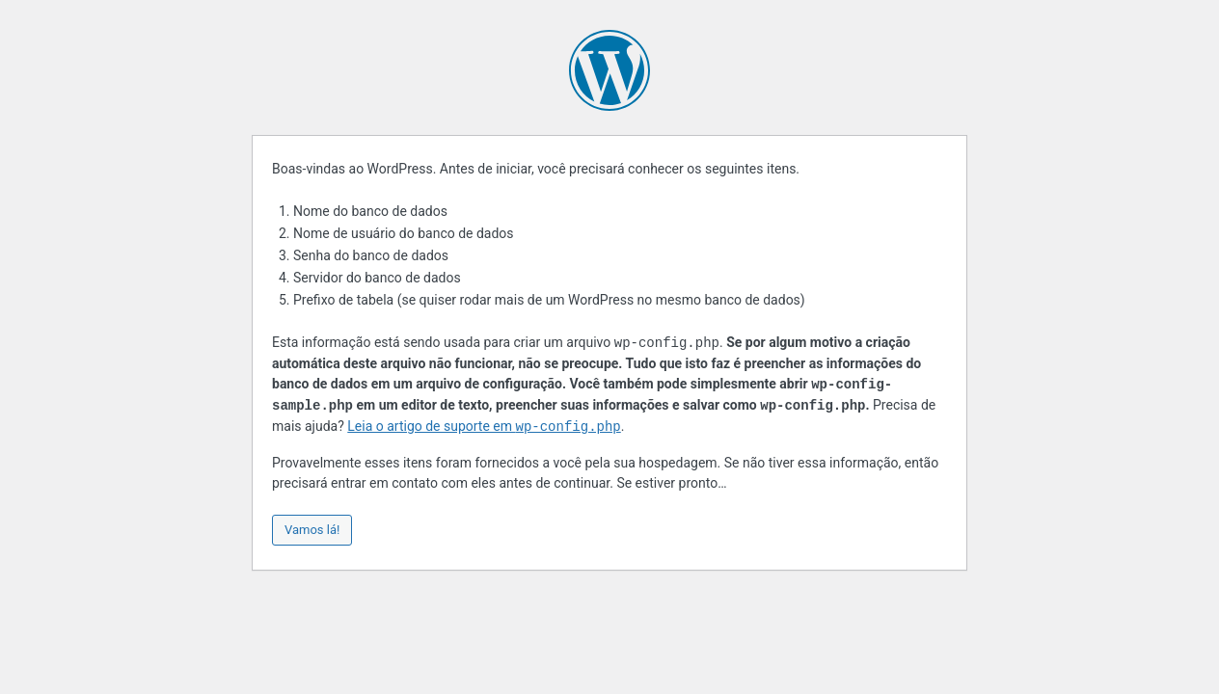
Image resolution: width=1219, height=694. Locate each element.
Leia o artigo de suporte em (483, 427)
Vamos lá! (311, 529)
